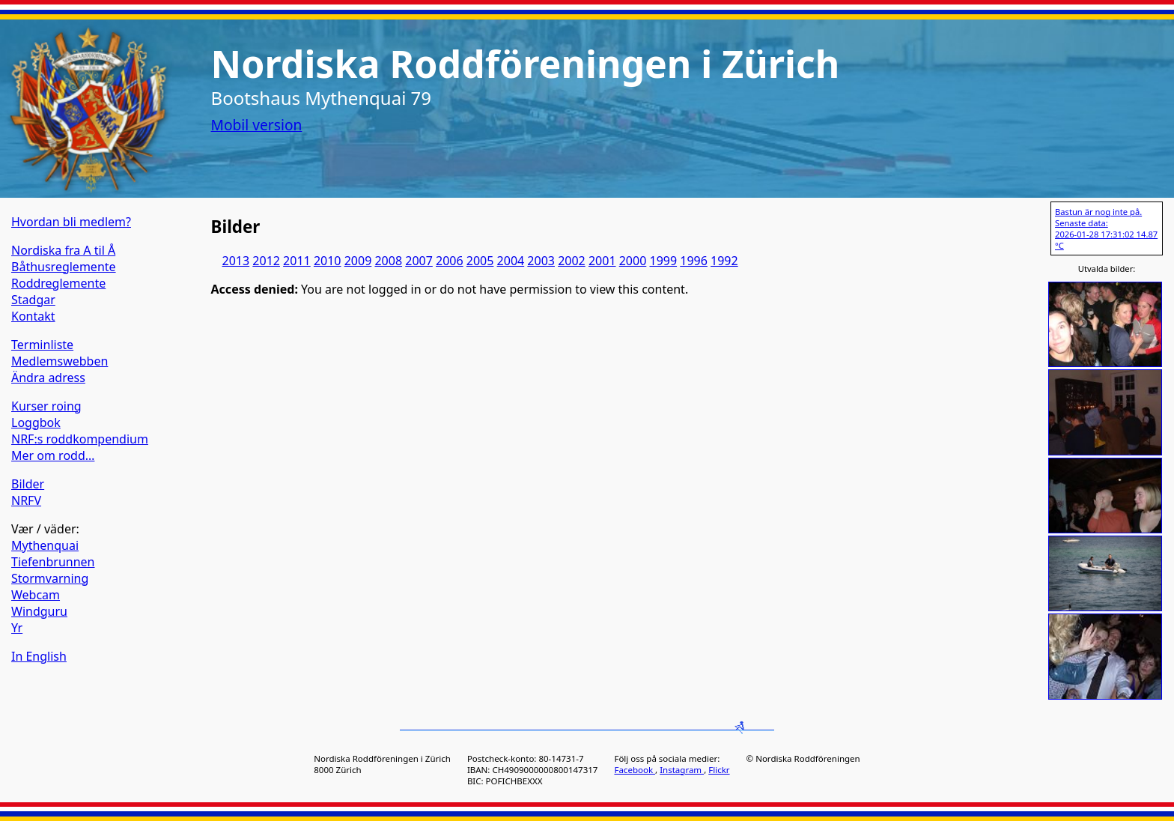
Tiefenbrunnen (53, 562)
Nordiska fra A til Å (63, 250)
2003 (541, 260)
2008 (388, 260)
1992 (724, 260)
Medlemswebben (59, 361)
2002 (572, 260)
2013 (236, 260)
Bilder (27, 484)
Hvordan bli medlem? (71, 221)
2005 (480, 260)
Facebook (634, 769)
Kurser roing (46, 406)
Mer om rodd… (52, 455)
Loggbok (36, 422)
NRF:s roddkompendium (79, 439)
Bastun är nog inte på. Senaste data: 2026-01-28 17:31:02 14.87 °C (1106, 228)
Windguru (39, 611)
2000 (633, 260)
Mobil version (256, 125)
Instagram (682, 769)
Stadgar (33, 299)
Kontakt (33, 316)
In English (39, 656)
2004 (511, 260)
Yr (16, 627)
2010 (327, 260)
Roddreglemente (58, 283)
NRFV (26, 500)
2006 (449, 260)
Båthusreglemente (63, 266)
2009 (358, 260)
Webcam (35, 595)
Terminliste (42, 344)
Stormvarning (49, 578)
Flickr (718, 769)
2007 (419, 260)
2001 (602, 260)
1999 (663, 260)
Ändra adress (48, 377)
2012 (266, 260)
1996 (694, 260)
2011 (297, 260)
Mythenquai (45, 545)
